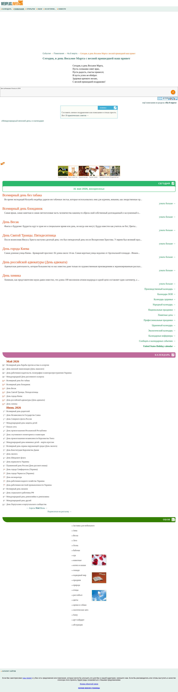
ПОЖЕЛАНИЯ (18, 9)
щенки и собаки (79, 605)
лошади (75, 570)
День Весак (11, 388)
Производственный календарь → (160, 289)
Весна (75, 535)
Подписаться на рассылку (60, 511)
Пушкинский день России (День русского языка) (26, 465)
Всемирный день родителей (18, 411)
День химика (11, 404)
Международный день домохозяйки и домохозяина (27, 497)
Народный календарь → (164, 304)
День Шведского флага (16, 458)
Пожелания (59, 53)
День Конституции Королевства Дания (22, 450)
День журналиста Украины (17, 462)
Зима (74, 531)
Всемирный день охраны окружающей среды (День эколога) (31, 446)
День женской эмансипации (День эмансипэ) (25, 369)
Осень (75, 545)
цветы (75, 600)
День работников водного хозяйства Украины (25, 481)
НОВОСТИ (61, 9)
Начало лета (11, 427)
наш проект (27, 678)
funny (75, 615)
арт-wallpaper (78, 620)
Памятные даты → (167, 315)
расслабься (77, 595)
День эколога (11, 454)
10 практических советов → (77, 115)
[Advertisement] (74, 31)
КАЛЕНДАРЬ (6, 9)
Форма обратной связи (89, 684)
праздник (76, 580)
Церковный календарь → (164, 325)
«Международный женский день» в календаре (22, 121)
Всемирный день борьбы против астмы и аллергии (27, 365)
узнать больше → (167, 203)
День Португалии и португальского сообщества (26, 504)
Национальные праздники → (162, 310)
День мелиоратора (14, 477)
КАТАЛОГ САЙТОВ (8, 671)
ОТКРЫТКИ (30, 9)
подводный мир (79, 575)
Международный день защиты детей (21, 423)
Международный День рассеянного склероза (25, 377)
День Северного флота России (19, 419)
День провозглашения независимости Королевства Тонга (30, 438)
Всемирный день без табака (18, 380)
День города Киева (14, 396)
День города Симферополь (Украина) (22, 469)
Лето (74, 540)
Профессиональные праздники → (160, 320)
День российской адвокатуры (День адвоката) (25, 400)
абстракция (77, 625)
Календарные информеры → (162, 336)
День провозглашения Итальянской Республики (26, 431)
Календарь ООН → (166, 294)
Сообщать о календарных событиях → (157, 341)
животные (76, 560)
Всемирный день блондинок (18, 384)
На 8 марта (72, 53)
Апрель (32, 508)
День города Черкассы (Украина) (20, 473)
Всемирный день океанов (17, 489)
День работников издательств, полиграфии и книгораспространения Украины (39, 373)
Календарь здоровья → (165, 299)
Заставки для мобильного (83, 526)
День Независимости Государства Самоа (23, 415)
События (47, 53)
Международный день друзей (18, 500)
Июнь (42, 508)
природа (76, 585)
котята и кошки (79, 565)
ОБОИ (39, 9)
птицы (75, 590)
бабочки (76, 550)
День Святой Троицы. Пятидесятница (22, 392)
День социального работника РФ (20, 493)
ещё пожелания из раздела (159, 103)
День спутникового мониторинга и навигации (25, 434)
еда (74, 555)
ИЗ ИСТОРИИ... (49, 9)
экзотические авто (80, 610)
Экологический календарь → (162, 330)
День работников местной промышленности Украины (29, 485)
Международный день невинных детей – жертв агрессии (30, 442)
